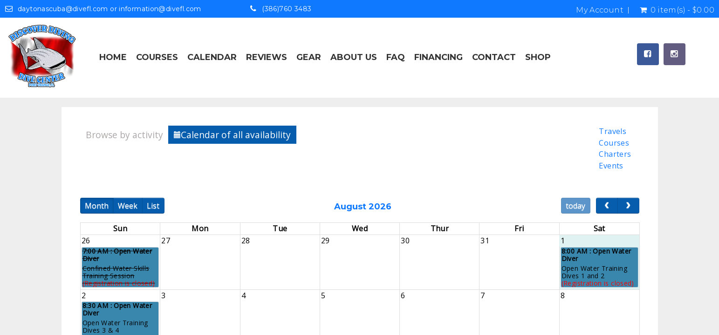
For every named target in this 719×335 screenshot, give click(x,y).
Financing (438, 57)
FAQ (395, 57)
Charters (615, 154)
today (575, 206)
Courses (157, 57)
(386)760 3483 (286, 9)
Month (97, 206)
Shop (538, 57)
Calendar (212, 57)
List (153, 206)
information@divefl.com (160, 9)
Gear (308, 57)
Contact (494, 57)
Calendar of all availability (232, 134)
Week (127, 206)
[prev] (607, 206)
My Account (599, 10)
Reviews (266, 57)
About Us (353, 57)
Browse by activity (124, 134)
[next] (628, 206)
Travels (612, 131)
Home (113, 57)
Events (611, 166)
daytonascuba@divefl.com (63, 9)
